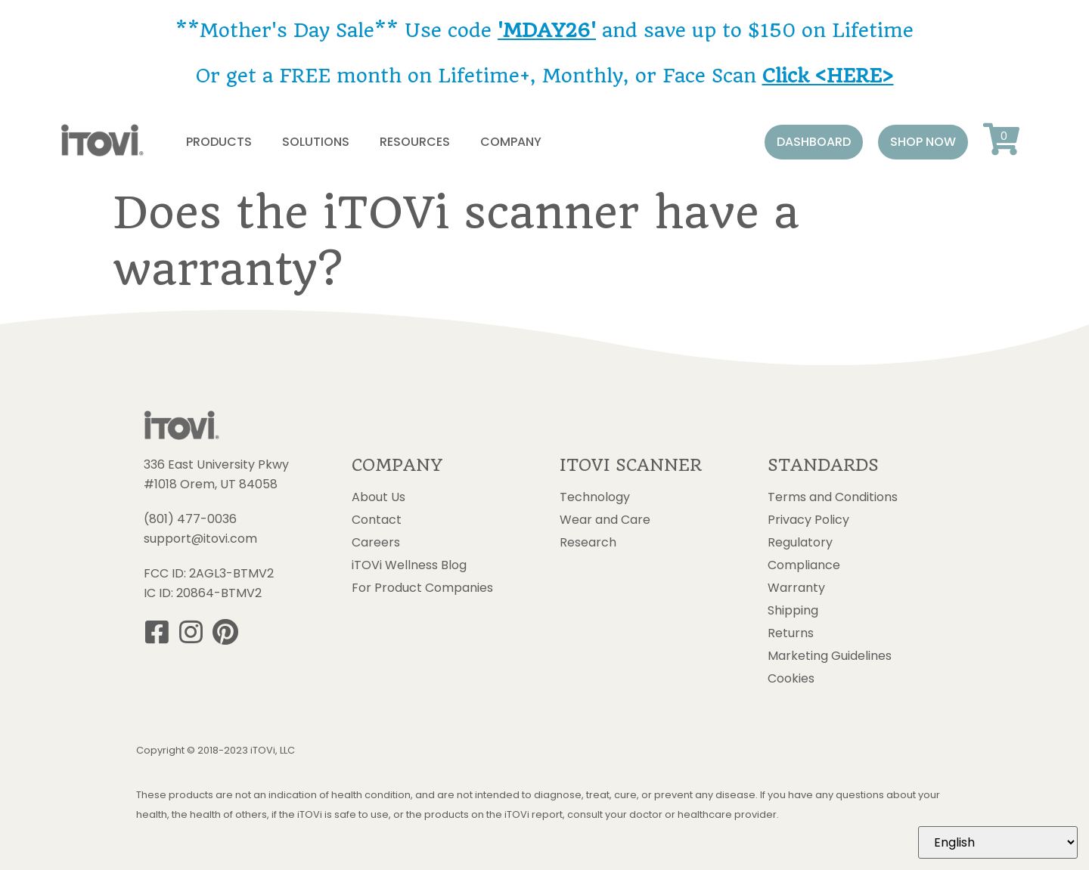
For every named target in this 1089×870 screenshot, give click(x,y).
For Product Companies (422, 588)
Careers (376, 542)
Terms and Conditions (833, 497)
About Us (378, 497)
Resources (415, 141)
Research (588, 542)
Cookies (791, 678)
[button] (814, 142)
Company (510, 141)
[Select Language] (998, 842)
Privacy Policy (808, 520)
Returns (791, 633)
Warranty (796, 588)
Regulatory (800, 542)
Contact (377, 520)
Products (219, 141)
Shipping (793, 610)
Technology (595, 497)
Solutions (315, 141)
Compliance (804, 565)
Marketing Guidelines (830, 656)
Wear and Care (605, 520)
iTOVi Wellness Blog (409, 565)
